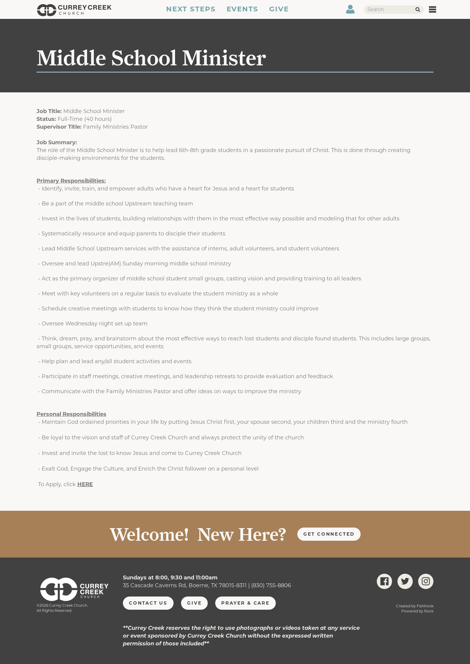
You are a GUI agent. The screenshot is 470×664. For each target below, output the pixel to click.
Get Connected (329, 534)
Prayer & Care (245, 603)
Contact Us (148, 603)
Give (279, 13)
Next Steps (190, 13)
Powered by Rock (417, 611)
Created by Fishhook (414, 606)
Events (243, 13)
